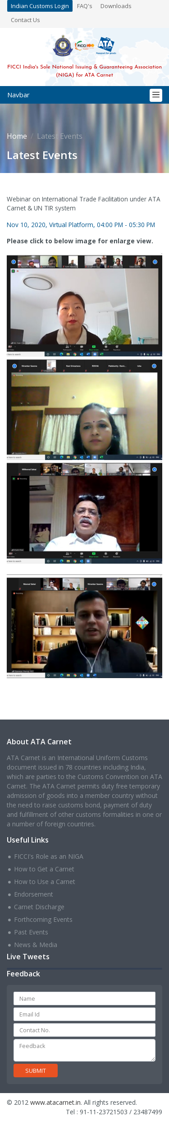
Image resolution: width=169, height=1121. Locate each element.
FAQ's (84, 6)
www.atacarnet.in (55, 1102)
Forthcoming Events (43, 919)
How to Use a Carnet (44, 881)
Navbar (18, 94)
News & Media (35, 944)
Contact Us (25, 20)
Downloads (116, 6)
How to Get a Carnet (44, 869)
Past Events (31, 932)
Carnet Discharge (39, 906)
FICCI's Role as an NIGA (48, 856)
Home (17, 136)
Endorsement (33, 894)
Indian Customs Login (40, 6)
